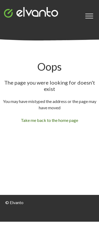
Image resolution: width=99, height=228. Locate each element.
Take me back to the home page (49, 120)
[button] (89, 16)
